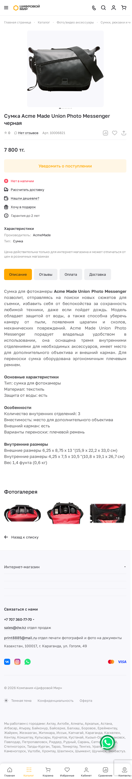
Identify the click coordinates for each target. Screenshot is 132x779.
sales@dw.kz (15, 627)
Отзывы (45, 274)
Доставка (97, 274)
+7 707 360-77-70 (18, 619)
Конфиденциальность (56, 700)
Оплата (71, 274)
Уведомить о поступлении (65, 165)
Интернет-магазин (22, 566)
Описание (18, 274)
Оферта (86, 700)
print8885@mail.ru (20, 638)
